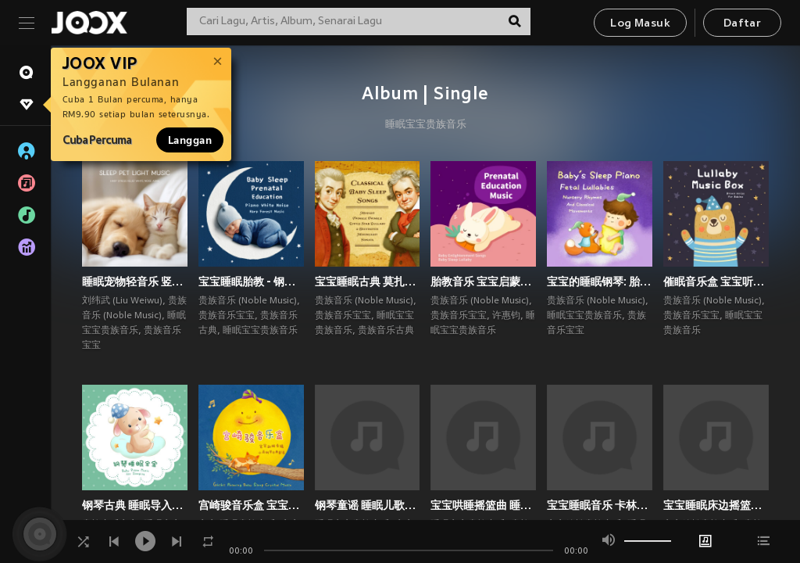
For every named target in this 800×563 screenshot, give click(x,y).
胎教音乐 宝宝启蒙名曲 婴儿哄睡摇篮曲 (483, 281)
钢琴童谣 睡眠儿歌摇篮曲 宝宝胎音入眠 (367, 505)
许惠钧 (506, 315)
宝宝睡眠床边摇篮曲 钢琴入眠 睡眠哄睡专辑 (716, 505)
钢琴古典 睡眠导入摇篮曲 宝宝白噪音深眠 (135, 505)
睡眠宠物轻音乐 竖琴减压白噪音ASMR (135, 281)
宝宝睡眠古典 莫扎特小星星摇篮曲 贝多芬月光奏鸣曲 (367, 281)
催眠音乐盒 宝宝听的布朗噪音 (716, 281)
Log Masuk (640, 24)
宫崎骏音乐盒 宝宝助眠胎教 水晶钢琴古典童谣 (251, 505)
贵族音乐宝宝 (226, 315)
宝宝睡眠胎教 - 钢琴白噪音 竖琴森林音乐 (251, 281)
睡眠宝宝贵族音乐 (425, 125)
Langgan (190, 140)
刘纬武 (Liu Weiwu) (122, 301)
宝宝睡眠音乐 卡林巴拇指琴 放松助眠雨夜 (599, 505)
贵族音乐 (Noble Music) (247, 301)
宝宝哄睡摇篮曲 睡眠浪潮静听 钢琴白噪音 (483, 505)
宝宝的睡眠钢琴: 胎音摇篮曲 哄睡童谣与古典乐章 (599, 281)
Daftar (742, 24)
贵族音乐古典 (386, 330)
